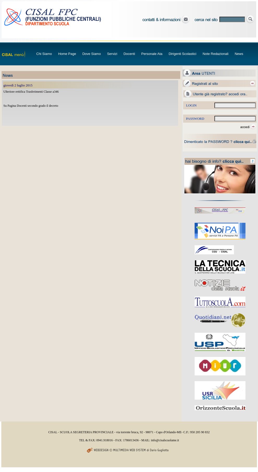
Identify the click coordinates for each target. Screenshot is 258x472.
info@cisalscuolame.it (165, 440)
